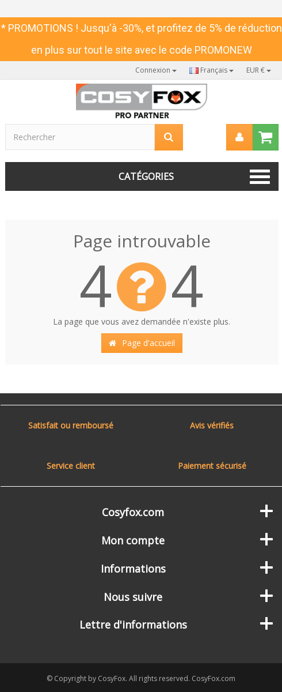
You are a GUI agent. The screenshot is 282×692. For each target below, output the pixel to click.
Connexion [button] (156, 70)
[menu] (239, 137)
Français (211, 70)
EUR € (258, 70)
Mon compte (133, 540)
